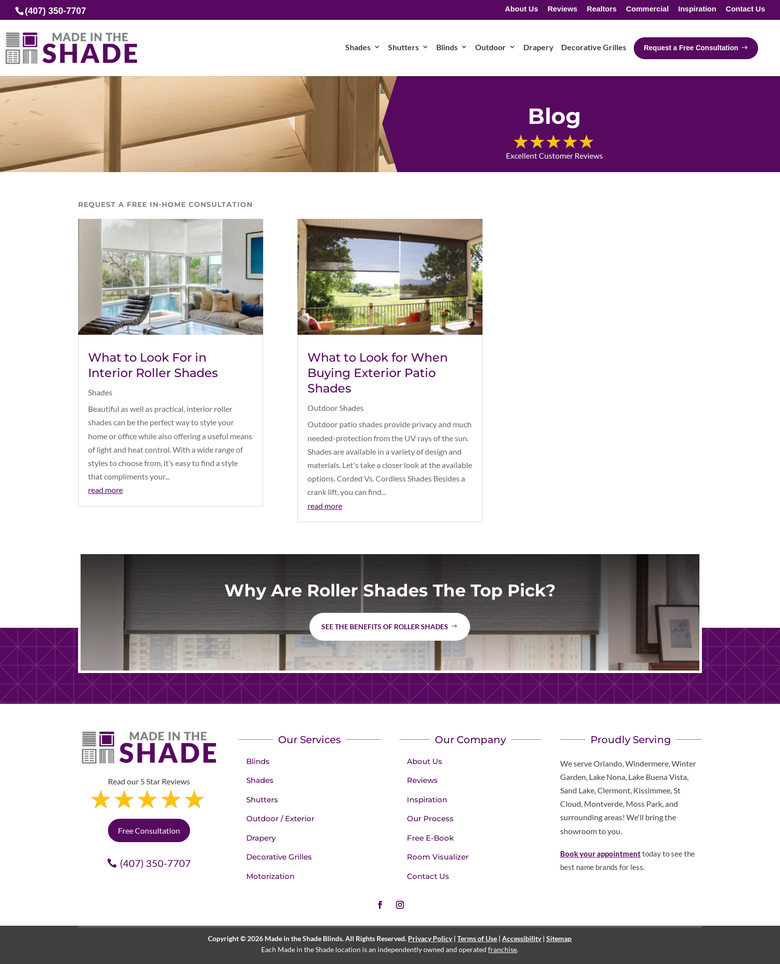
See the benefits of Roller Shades (384, 626)
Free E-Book (430, 838)
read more (105, 489)
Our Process (430, 818)
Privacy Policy (430, 938)
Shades (100, 392)
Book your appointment (600, 853)
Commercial (647, 9)
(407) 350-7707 (155, 863)
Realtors (602, 9)
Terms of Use (477, 938)
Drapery (261, 838)
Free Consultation (149, 830)
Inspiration (697, 9)
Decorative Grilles (279, 857)
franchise (502, 949)
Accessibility (521, 938)
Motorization (270, 876)
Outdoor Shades (335, 407)
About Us (521, 9)
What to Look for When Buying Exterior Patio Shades (377, 372)
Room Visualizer (438, 857)
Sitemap (559, 938)
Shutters (262, 799)
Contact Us (745, 9)
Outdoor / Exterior (280, 818)
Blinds (258, 761)
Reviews (563, 9)
